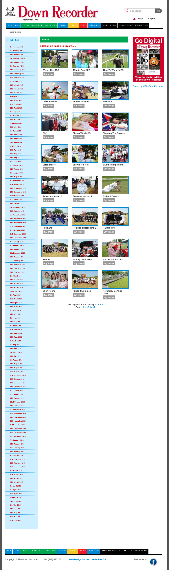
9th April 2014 (15, 295)
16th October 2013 (17, 203)
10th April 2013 (16, 100)
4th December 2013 (17, 230)
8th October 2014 (16, 394)
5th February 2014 (17, 261)
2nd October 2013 (17, 196)
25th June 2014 (16, 337)
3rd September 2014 (18, 375)
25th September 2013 (18, 192)
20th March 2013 (16, 89)
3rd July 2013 (15, 146)
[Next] (86, 307)
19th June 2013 (16, 138)
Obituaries (94, 25)
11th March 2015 (16, 474)
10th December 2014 (18, 429)
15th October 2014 (17, 398)
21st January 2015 (17, 448)
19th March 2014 (16, 284)
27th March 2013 (16, 93)
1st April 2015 (15, 486)
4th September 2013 (17, 180)
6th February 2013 (17, 66)
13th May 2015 (16, 509)
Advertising (37, 25)
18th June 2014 (16, 333)
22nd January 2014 (17, 253)
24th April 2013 (16, 108)
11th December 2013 (18, 234)
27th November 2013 (18, 226)
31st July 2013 (15, 161)
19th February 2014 (17, 268)
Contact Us (51, 25)
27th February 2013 (17, 77)
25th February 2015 (17, 467)
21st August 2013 (16, 173)
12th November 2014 (18, 413)
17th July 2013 (15, 154)
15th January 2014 (17, 249)
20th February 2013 (17, 74)
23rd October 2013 (17, 207)
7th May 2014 (15, 310)
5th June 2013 (15, 131)
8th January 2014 (17, 245)
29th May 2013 (16, 127)
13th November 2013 (18, 219)
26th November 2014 (18, 421)
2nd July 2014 (15, 341)
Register (151, 18)
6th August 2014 (16, 360)
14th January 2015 (17, 444)
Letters (63, 25)
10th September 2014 (18, 379)
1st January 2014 (16, 242)
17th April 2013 (16, 104)
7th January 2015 (17, 440)
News (17, 25)
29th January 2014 (17, 257)
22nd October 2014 (17, 402)
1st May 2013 (15, 112)
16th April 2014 (16, 299)
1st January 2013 (16, 47)
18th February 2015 (17, 463)
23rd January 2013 (17, 58)
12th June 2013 (16, 135)
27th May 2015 (16, 516)
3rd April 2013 (15, 96)
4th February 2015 (17, 455)
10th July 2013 (15, 150)
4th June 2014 (15, 325)
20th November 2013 (18, 222)
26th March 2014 (16, 287)
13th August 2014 (16, 364)
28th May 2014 (16, 322)
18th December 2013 (18, 238)
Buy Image (48, 74)
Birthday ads (141, 25)
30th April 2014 (16, 306)
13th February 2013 (17, 70)
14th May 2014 (16, 314)
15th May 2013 (16, 119)
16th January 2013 (17, 54)
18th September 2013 (18, 188)
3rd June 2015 (15, 520)
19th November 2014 (18, 417)
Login (137, 18)
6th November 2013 (17, 215)
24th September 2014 (18, 387)
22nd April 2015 (16, 497)
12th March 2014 (16, 280)
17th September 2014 (18, 383)
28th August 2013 (16, 177)
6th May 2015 (15, 505)
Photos (25, 25)
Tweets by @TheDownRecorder (148, 86)
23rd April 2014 (16, 303)
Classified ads (126, 25)
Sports (83, 25)
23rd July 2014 (16, 352)
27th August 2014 (16, 371)
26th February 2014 (17, 272)
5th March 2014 (16, 276)
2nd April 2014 (16, 291)
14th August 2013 (16, 169)
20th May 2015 (16, 513)
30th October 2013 (17, 211)
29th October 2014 (17, 406)
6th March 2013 (16, 81)
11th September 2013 (18, 184)
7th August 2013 (16, 165)
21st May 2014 (15, 318)
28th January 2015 (17, 451)
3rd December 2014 (17, 425)
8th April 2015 (15, 490)
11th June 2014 (16, 329)
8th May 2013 (15, 116)
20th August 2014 (16, 367)
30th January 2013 (17, 62)
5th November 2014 (17, 409)
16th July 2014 (15, 348)
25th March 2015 (16, 482)
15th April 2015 (16, 493)
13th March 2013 (16, 85)
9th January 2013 (17, 51)
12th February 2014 (17, 264)
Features (73, 25)
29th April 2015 (16, 501)
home (9, 25)
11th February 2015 (17, 459)
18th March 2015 (16, 478)
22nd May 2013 (16, 123)
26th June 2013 (16, 142)
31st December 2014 (18, 436)
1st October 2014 (16, 390)
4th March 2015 (16, 471)
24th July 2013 (15, 158)
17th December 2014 (18, 432)
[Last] (92, 307)
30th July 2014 (15, 356)
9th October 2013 (16, 200)
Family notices (109, 25)
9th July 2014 (15, 345)
